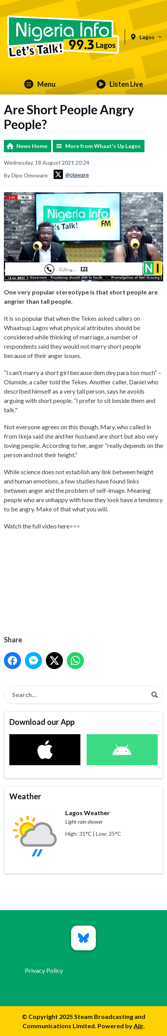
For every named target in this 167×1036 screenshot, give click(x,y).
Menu (40, 84)
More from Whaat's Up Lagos (103, 146)
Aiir (138, 1025)
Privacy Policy (44, 970)
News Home (31, 146)
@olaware (71, 174)
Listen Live (119, 84)
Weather (25, 796)
